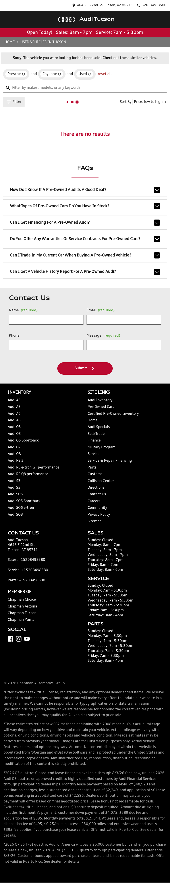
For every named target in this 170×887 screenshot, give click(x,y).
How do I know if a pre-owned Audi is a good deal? (85, 190)
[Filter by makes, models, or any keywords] (85, 88)
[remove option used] (84, 74)
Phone (14, 335)
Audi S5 (14, 488)
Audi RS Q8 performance (28, 474)
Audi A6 (14, 414)
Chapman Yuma (21, 620)
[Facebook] (10, 638)
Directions (96, 488)
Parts (92, 467)
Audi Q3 (14, 427)
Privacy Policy (99, 515)
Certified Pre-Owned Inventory (113, 414)
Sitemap (95, 521)
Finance (94, 440)
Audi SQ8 (15, 515)
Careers (94, 501)
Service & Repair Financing (110, 461)
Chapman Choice (22, 600)
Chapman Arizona (22, 606)
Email (101, 310)
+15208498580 (32, 560)
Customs (95, 474)
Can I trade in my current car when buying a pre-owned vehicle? (85, 255)
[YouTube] (27, 638)
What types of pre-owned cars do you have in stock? (85, 206)
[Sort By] (150, 102)
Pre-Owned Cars (101, 407)
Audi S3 (14, 481)
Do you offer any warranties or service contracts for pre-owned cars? (85, 239)
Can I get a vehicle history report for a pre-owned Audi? (85, 272)
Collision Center (101, 481)
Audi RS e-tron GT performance (33, 467)
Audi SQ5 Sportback (24, 501)
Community (97, 508)
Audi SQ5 (15, 494)
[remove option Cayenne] (51, 74)
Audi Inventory (100, 400)
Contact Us (97, 494)
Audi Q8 (14, 454)
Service (93, 454)
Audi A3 (14, 400)
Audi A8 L (15, 420)
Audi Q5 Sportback (23, 440)
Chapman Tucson (22, 613)
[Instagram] (18, 638)
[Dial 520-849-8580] (151, 5)
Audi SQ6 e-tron (21, 508)
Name (23, 310)
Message (103, 335)
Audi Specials (99, 427)
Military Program (102, 447)
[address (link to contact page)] (102, 5)
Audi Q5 (14, 434)
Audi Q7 (14, 447)
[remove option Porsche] (16, 74)
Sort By (125, 102)
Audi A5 (14, 407)
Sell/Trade (96, 434)
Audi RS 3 (15, 461)
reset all (105, 74)
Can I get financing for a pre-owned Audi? (85, 223)
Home (9, 42)
